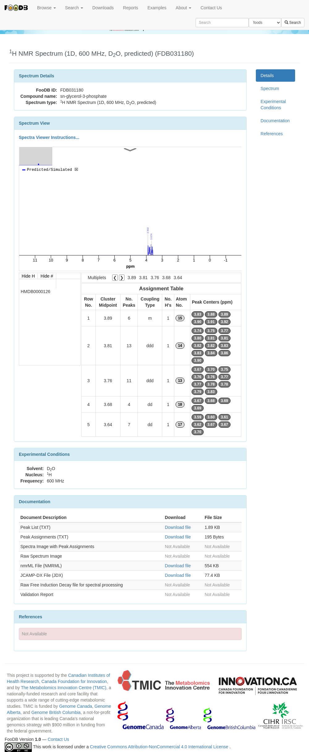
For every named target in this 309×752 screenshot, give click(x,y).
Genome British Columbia (56, 712)
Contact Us (211, 7)
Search (74, 7)
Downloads (103, 7)
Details (267, 75)
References (271, 133)
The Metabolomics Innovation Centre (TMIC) (63, 687)
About (183, 7)
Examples (156, 7)
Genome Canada (75, 706)
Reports (130, 7)
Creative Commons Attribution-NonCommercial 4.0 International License (159, 746)
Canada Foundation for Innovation (74, 681)
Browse (46, 7)
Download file (178, 527)
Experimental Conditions (273, 104)
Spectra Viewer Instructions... (49, 137)
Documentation (275, 120)
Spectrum (269, 88)
